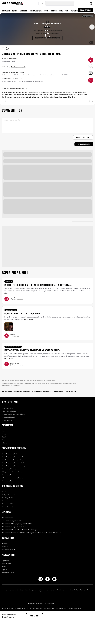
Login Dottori (5, 560)
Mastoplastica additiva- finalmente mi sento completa (32, 350)
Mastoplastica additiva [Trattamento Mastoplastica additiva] (13, 347)
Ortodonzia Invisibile (8, 504)
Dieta (3, 501)
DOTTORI (14, 11)
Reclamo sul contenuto (8, 550)
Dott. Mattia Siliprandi (8, 417)
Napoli (4, 437)
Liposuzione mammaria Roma (10, 454)
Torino (3, 440)
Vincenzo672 (13, 58)
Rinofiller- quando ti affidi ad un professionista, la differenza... (38, 285)
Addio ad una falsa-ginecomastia (11, 521)
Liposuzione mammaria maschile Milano (14, 457)
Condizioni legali (49, 608)
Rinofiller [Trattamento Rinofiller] (9, 281)
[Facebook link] (47, 579)
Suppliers (4, 569)
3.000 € (21, 72)
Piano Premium (6, 563)
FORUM (46, 11)
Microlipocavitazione (8, 492)
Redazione (5, 547)
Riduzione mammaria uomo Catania (12, 478)
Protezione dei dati (7, 608)
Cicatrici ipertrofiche (8, 498)
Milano (4, 434)
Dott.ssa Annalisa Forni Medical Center (13, 414)
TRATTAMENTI (6, 11)
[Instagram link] (40, 579)
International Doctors (8, 572)
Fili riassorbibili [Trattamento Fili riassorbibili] (11, 310)
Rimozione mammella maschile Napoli (13, 460)
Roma (3, 431)
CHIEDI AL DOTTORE (35, 11)
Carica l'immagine (83, 137)
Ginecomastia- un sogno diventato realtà (14, 527)
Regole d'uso (19, 608)
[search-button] (72, 3)
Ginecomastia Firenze (8, 475)
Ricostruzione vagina (8, 507)
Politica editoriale (61, 608)
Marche (4, 566)
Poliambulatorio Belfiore (9, 411)
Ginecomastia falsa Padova (10, 469)
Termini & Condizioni (75, 608)
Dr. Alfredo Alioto (7, 420)
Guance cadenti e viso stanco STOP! (22, 313)
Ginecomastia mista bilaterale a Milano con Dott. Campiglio (19, 530)
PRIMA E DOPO (63, 11)
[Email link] (54, 579)
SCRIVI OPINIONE (85, 10)
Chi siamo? (5, 544)
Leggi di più (28, 319)
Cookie (26, 608)
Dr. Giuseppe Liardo (18, 67)
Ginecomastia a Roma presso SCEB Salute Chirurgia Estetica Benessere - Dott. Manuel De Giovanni (31, 533)
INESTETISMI (74, 11)
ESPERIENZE (23, 11)
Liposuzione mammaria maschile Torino (13, 463)
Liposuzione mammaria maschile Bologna (14, 466)
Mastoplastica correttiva (9, 495)
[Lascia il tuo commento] (47, 125)
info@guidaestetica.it (51, 603)
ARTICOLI (54, 11)
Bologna (4, 443)
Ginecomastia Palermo (8, 481)
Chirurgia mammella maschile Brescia (13, 472)
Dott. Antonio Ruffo (7, 408)
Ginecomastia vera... (8, 518)
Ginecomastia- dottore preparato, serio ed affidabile (17, 524)
